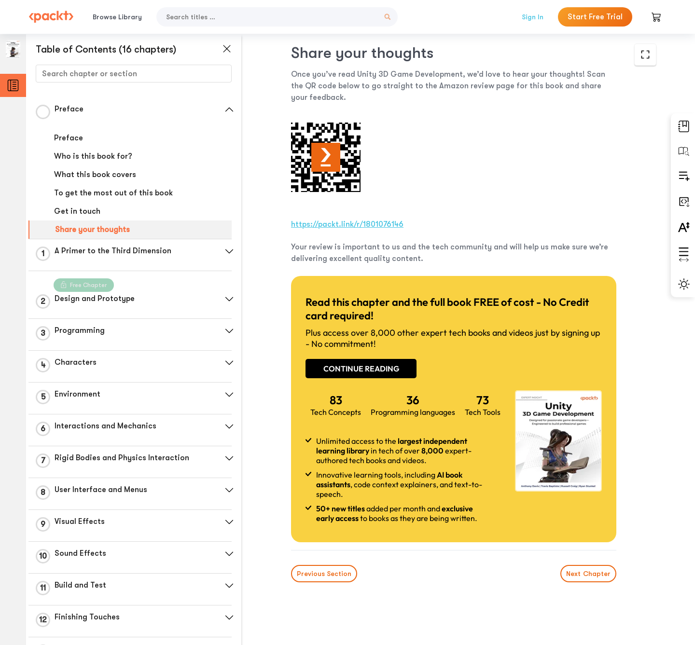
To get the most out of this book (113, 193)
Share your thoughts (92, 229)
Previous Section (324, 573)
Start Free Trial (595, 17)
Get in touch (77, 211)
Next (588, 573)
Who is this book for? (93, 156)
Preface (68, 138)
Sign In (532, 17)
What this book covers (95, 174)
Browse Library (117, 17)
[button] (229, 109)
